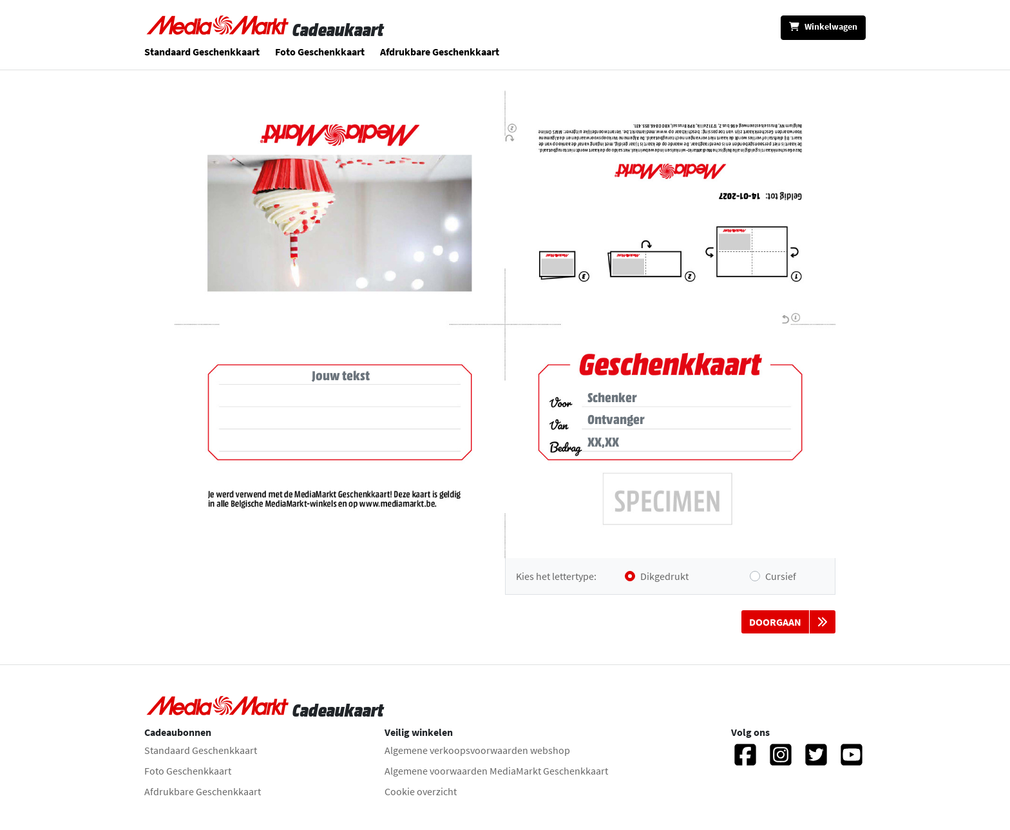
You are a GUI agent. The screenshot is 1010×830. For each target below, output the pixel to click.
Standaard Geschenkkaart (202, 51)
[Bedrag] (686, 442)
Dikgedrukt (664, 576)
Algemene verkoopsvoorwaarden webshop (477, 750)
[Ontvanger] (686, 419)
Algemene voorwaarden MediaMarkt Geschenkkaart (496, 770)
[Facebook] (745, 760)
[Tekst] (340, 413)
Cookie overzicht (421, 791)
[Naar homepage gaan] (218, 29)
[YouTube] (851, 760)
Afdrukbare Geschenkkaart (439, 51)
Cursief (780, 576)
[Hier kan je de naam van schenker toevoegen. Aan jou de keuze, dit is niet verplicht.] (686, 397)
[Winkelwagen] (823, 27)
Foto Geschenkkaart (320, 51)
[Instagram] (781, 760)
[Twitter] (816, 760)
